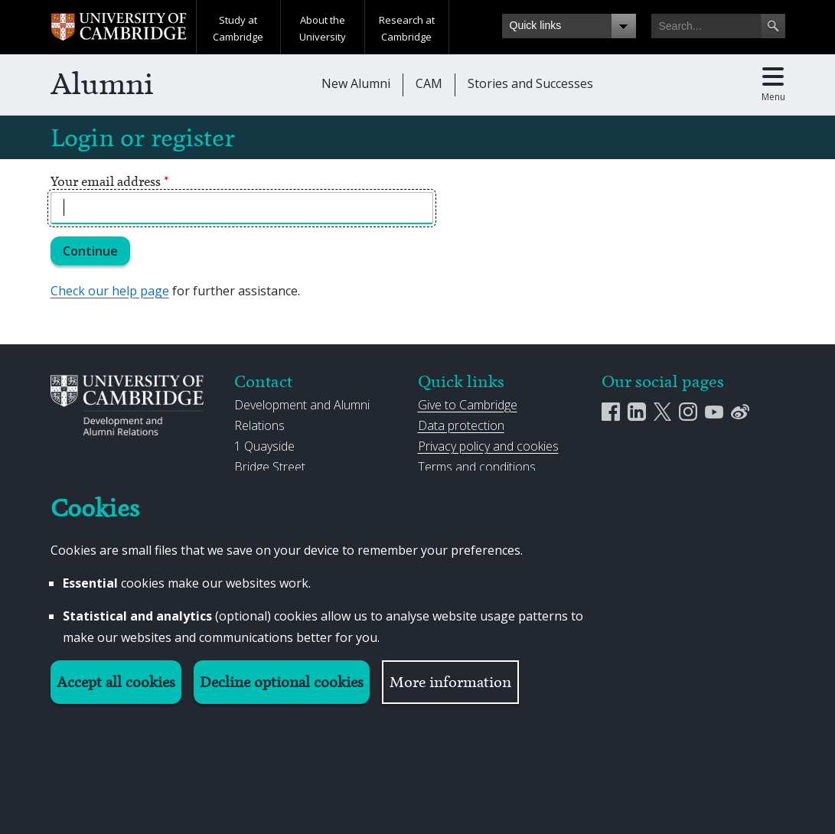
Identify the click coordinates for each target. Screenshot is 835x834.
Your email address (110, 181)
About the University (322, 28)
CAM (429, 83)
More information (450, 682)
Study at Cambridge (238, 28)
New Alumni (355, 83)
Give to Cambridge (467, 404)
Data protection (461, 425)
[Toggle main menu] (773, 85)
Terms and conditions (477, 466)
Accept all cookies (116, 682)
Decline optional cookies (282, 682)
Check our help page (110, 290)
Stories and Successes (530, 83)
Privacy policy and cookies (488, 446)
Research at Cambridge (407, 28)
